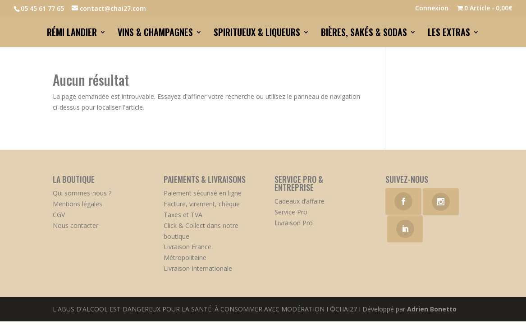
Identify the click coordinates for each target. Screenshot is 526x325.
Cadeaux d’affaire (299, 201)
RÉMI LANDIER (72, 34)
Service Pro (290, 212)
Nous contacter (75, 225)
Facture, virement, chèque (202, 204)
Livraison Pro (293, 222)
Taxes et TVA (183, 214)
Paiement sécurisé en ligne (203, 193)
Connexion (431, 8)
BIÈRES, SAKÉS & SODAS (364, 34)
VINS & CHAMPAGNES (155, 34)
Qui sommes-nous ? (82, 193)
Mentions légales (77, 204)
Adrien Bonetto (432, 309)
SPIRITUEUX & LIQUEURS (257, 34)
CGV (59, 214)
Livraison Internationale (198, 268)
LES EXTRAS (449, 34)
